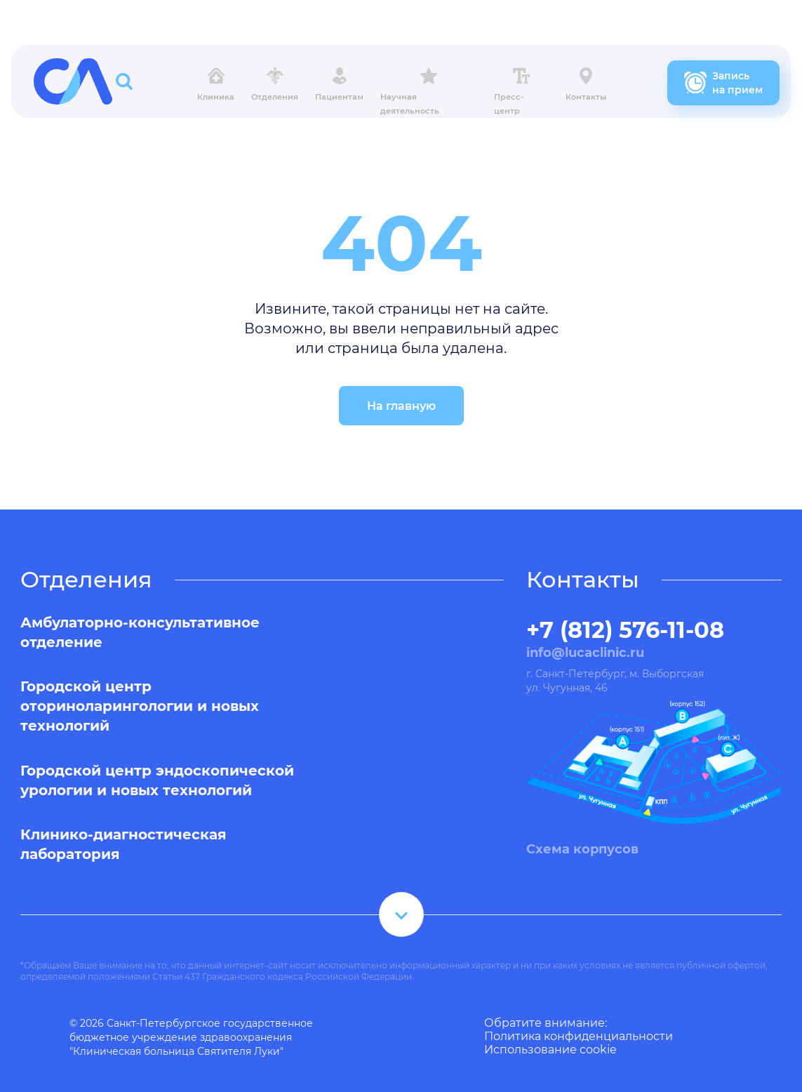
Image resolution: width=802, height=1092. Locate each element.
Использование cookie (550, 1049)
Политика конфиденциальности (578, 1036)
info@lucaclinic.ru (585, 652)
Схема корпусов (582, 849)
